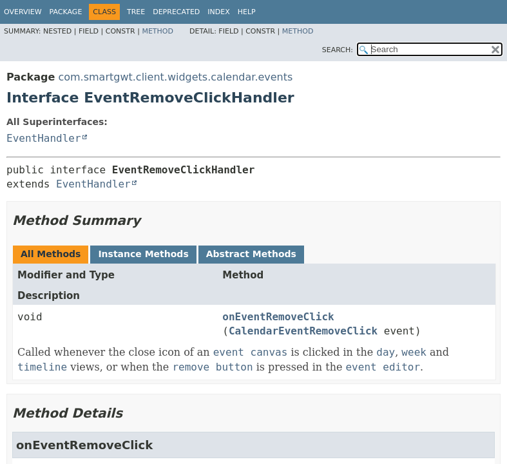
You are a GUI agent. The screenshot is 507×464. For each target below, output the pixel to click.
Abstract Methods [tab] (251, 254)
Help (247, 12)
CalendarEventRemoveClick (303, 331)
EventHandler (43, 138)
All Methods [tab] (51, 254)
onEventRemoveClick (278, 317)
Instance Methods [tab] (143, 254)
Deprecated (176, 12)
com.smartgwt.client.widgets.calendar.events (175, 77)
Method (157, 31)
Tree (136, 12)
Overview (23, 12)
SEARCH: (337, 50)
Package (66, 12)
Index (218, 12)
